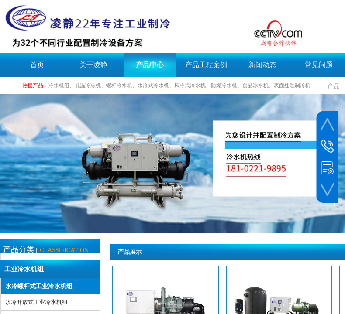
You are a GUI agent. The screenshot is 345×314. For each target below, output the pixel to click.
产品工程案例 (206, 64)
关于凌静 (93, 64)
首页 (37, 64)
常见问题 (319, 64)
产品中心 (150, 64)
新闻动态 (262, 64)
